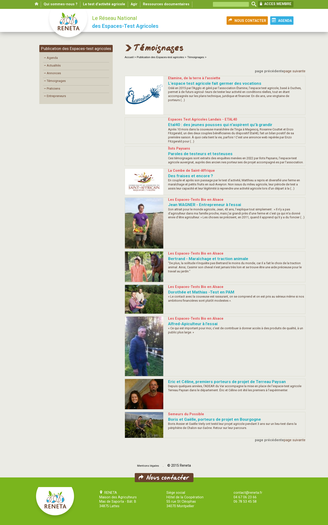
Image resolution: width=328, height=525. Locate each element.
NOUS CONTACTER (247, 20)
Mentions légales (148, 465)
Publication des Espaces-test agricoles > (161, 57)
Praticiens (52, 88)
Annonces (52, 73)
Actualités (52, 65)
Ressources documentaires (166, 4)
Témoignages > (196, 57)
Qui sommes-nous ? (60, 4)
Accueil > (131, 57)
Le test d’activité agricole (104, 4)
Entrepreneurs (55, 96)
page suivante (294, 71)
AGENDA (282, 20)
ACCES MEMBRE (276, 4)
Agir (134, 4)
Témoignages (55, 81)
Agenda (51, 58)
